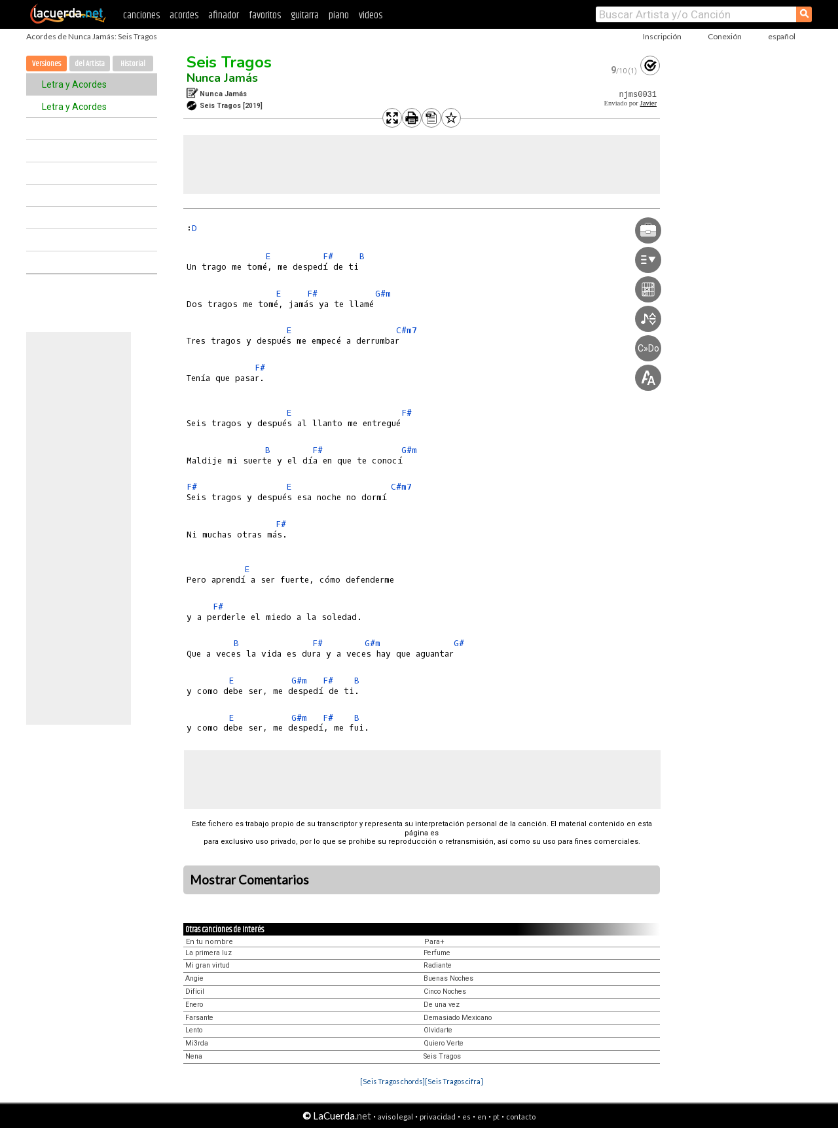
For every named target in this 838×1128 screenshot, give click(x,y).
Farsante (199, 1017)
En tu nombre (209, 941)
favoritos (265, 15)
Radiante (438, 965)
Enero (194, 1004)
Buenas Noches (448, 978)
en (481, 1116)
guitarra (305, 15)
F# (328, 256)
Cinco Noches (445, 991)
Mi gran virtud (207, 965)
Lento (193, 1030)
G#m (383, 293)
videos (370, 15)
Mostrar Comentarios (249, 880)
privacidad (438, 1116)
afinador (223, 15)
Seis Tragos (229, 62)
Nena (193, 1056)
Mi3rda (196, 1043)
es (466, 1116)
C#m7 (406, 330)
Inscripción (662, 36)
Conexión (725, 36)
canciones (141, 15)
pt (496, 1116)
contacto (521, 1116)
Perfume (437, 953)
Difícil (194, 991)
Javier (648, 103)
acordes (184, 15)
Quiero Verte (444, 1043)
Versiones (46, 64)
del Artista (90, 64)
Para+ (434, 941)
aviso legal (395, 1116)
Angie (194, 978)
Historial (132, 64)
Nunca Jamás (222, 78)
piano (339, 15)
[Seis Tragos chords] (392, 1081)
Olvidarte (438, 1030)
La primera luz (208, 953)
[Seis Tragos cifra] (454, 1081)
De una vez (442, 1004)
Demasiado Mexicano (458, 1017)
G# (459, 643)
